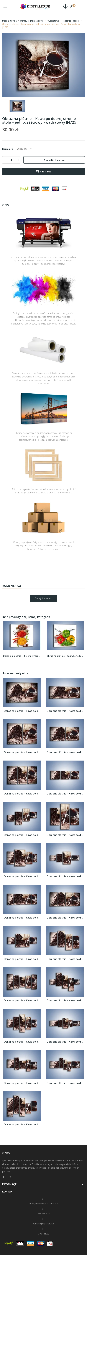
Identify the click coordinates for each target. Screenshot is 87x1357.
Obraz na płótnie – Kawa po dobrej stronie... (22, 711)
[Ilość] (11, 160)
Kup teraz (43, 171)
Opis (5, 205)
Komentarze (11, 585)
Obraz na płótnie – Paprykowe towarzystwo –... (65, 655)
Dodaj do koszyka (54, 159)
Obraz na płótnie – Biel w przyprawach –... (22, 655)
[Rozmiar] (25, 149)
